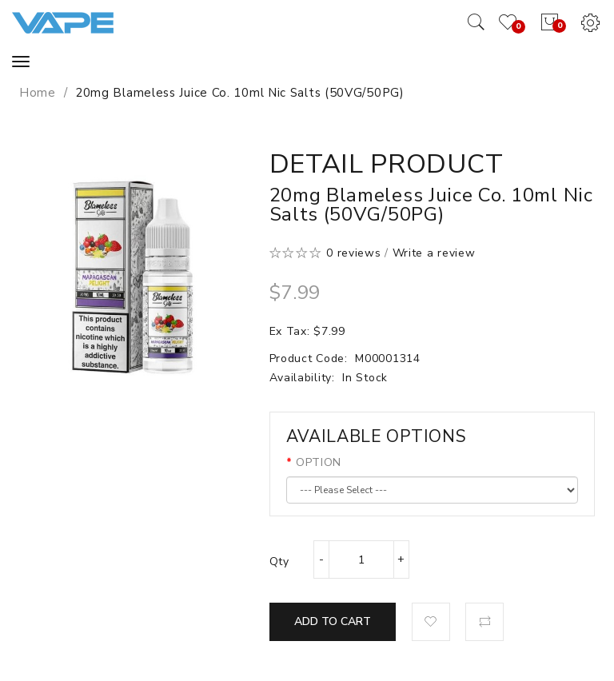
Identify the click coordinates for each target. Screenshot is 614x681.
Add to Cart (332, 621)
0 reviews (353, 253)
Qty (279, 561)
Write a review (434, 253)
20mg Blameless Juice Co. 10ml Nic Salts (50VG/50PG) (240, 93)
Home (37, 93)
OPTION (318, 462)
